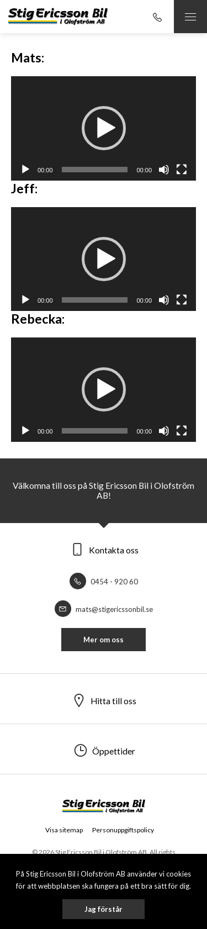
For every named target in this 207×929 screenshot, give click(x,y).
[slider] (95, 169)
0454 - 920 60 (104, 581)
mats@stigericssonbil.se (104, 609)
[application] (103, 128)
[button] (104, 128)
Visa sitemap (64, 830)
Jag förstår (103, 909)
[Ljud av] (163, 169)
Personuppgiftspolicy (123, 830)
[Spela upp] (25, 169)
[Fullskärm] (181, 169)
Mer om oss (103, 639)
